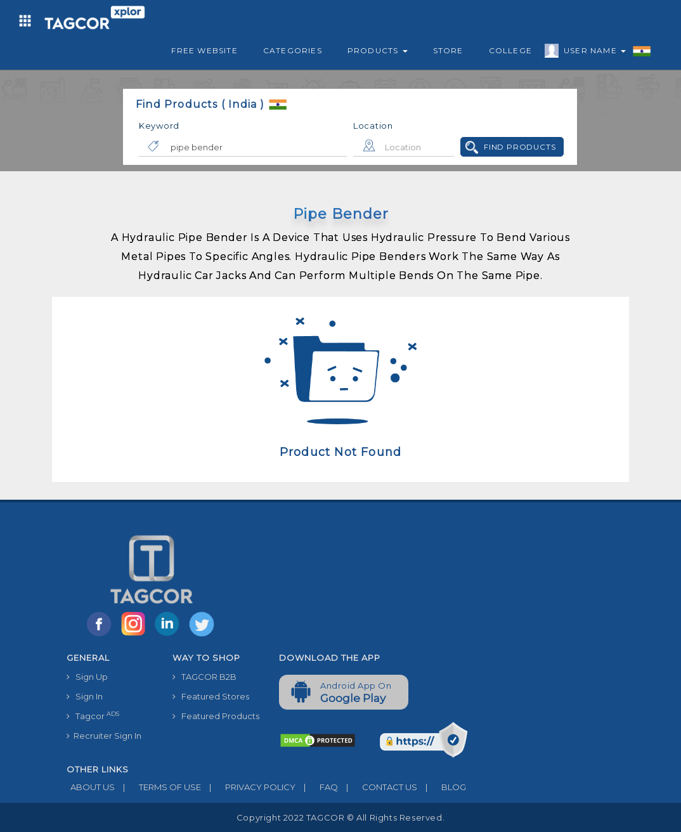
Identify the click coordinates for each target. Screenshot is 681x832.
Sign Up (87, 677)
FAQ (316, 787)
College (510, 50)
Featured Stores (210, 696)
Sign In (85, 696)
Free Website (204, 50)
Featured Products (215, 716)
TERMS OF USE (158, 787)
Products (377, 50)
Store (448, 50)
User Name (592, 52)
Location (373, 125)
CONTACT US (377, 787)
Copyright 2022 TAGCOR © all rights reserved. (340, 817)
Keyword (159, 125)
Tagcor (93, 715)
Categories (292, 50)
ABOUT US (91, 787)
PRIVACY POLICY (248, 787)
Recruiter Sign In (104, 736)
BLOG (441, 787)
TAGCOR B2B (204, 677)
